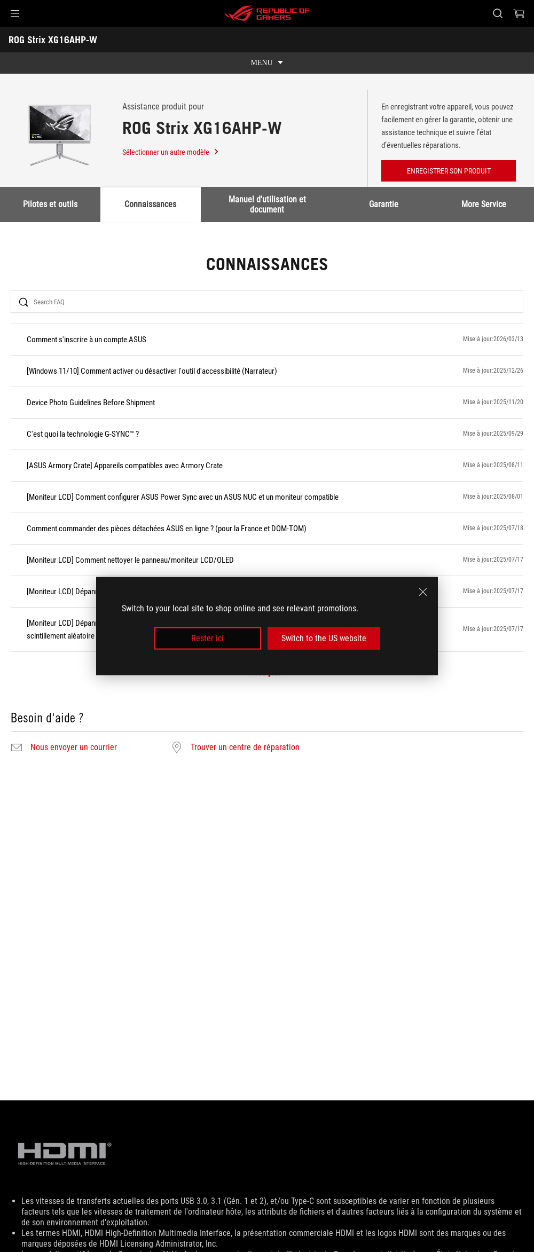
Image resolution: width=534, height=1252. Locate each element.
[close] (423, 591)
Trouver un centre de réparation (245, 747)
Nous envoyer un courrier (73, 747)
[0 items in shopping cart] (519, 13)
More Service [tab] (483, 204)
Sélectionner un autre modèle (170, 152)
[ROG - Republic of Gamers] (267, 13)
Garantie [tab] (383, 204)
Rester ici (207, 638)
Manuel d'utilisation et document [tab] (267, 204)
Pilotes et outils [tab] (50, 204)
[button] (15, 13)
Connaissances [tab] (151, 204)
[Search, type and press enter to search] (497, 13)
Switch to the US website (323, 638)
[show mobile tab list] (267, 63)
